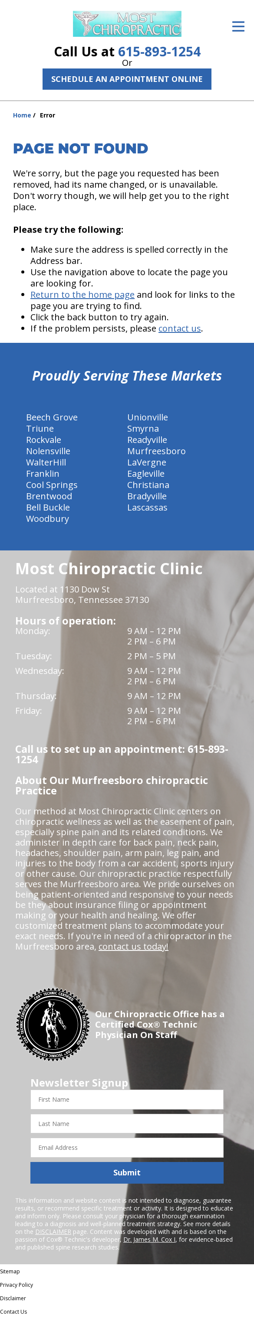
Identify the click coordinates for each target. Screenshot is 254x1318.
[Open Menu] (238, 26)
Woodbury (47, 518)
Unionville (147, 417)
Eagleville (146, 473)
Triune (40, 428)
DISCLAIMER (53, 1231)
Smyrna (143, 428)
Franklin (42, 473)
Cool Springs (52, 485)
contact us (179, 328)
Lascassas (147, 507)
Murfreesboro (156, 451)
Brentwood (49, 496)
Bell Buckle (48, 507)
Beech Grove (52, 417)
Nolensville (48, 451)
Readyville (147, 440)
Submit (127, 1172)
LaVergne (146, 462)
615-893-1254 (159, 51)
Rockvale (43, 440)
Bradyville (147, 496)
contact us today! (133, 946)
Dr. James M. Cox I (149, 1239)
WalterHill (46, 462)
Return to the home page (82, 294)
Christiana (148, 485)
